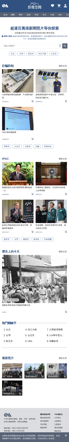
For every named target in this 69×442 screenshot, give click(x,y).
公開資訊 (57, 424)
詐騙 (37, 146)
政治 (5, 15)
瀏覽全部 (63, 66)
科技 (36, 15)
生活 (44, 15)
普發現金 (48, 146)
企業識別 (57, 421)
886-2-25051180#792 (20, 428)
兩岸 (21, 15)
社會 (52, 15)
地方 (60, 15)
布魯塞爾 (48, 239)
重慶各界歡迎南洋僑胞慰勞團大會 (16, 305)
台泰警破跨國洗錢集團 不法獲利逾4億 (17, 96)
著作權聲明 (44, 421)
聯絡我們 (43, 428)
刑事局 (6, 146)
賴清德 (36, 239)
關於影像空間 (45, 418)
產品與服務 (58, 428)
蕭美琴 (6, 239)
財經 (29, 15)
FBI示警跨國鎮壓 (9, 132)
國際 (13, 15)
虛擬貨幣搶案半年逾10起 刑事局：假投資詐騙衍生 (51, 96)
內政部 (28, 146)
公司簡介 (57, 418)
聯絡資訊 (57, 431)
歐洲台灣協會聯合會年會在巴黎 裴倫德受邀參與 (17, 226)
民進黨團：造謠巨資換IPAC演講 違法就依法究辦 (51, 226)
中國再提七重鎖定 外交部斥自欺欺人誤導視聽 (50, 189)
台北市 (54, 54)
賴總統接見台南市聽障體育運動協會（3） (17, 189)
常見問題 (43, 424)
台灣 (21, 54)
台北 (12, 54)
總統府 (26, 239)
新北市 (31, 54)
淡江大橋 (42, 54)
